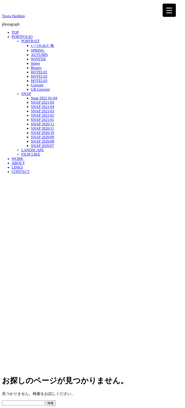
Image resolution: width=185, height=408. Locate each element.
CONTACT (20, 172)
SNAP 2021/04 (42, 107)
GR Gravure (40, 89)
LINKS (17, 167)
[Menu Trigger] (169, 10)
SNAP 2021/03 (42, 111)
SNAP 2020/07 (42, 146)
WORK (17, 159)
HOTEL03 (39, 81)
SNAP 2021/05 (42, 102)
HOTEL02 (39, 76)
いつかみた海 (42, 46)
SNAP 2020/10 (42, 133)
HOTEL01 (39, 72)
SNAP (26, 94)
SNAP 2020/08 (42, 141)
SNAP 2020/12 (42, 124)
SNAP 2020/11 (42, 128)
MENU (9, 388)
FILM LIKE (30, 154)
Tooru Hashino (13, 16)
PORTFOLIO (22, 37)
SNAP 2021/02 (42, 115)
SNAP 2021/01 (42, 120)
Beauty (36, 68)
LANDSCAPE (32, 150)
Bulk (70, 379)
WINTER (38, 59)
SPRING (38, 50)
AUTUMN (39, 55)
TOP (15, 32)
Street (35, 63)
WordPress (42, 379)
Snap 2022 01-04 (44, 98)
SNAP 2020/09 (42, 137)
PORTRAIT (30, 41)
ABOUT (18, 163)
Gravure (37, 85)
